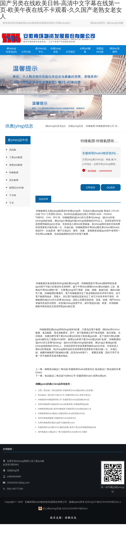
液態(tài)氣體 (13, 164)
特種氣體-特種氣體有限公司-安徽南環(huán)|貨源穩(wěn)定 (64, 399)
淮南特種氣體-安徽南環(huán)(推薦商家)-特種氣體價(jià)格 (63, 404)
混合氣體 (11, 180)
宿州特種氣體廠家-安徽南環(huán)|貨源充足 (57, 418)
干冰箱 (10, 195)
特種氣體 (11, 172)
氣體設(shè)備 (14, 187)
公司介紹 (26, 51)
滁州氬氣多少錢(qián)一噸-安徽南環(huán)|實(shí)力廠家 (62, 432)
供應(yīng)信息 (55, 50)
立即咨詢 (90, 187)
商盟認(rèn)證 (100, 50)
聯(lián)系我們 (97, 23)
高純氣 (10, 149)
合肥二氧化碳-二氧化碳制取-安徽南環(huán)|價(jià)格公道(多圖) (65, 390)
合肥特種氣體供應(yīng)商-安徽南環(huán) (56, 423)
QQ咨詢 (111, 187)
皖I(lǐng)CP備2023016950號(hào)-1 (103, 502)
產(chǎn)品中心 (40, 50)
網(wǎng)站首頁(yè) (11, 50)
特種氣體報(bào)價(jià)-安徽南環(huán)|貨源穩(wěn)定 (61, 413)
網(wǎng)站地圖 (115, 23)
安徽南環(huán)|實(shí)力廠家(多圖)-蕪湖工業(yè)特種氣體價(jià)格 (67, 427)
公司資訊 (70, 51)
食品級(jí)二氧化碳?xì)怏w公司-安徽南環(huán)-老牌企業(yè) (75, 375)
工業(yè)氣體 (13, 157)
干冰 (9, 202)
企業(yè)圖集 (85, 50)
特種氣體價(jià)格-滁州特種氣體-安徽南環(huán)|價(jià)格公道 (64, 409)
